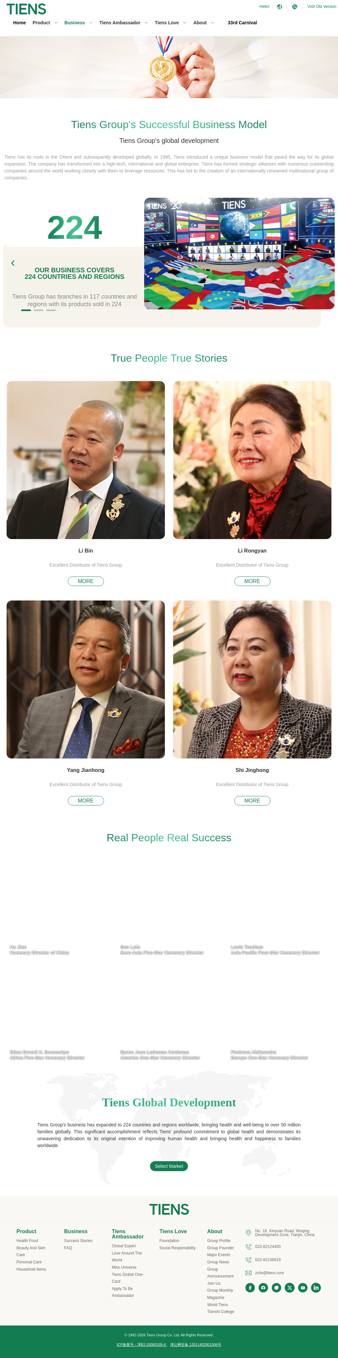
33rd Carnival (242, 22)
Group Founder (220, 1248)
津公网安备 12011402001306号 (195, 1345)
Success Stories (78, 1240)
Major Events (218, 1255)
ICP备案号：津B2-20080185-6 (142, 1345)
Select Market (169, 1166)
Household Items (31, 1269)
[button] (295, 6)
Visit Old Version (321, 7)
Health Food (27, 1240)
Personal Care (29, 1262)
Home (19, 22)
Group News (218, 1262)
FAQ (68, 1248)
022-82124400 (267, 1247)
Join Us (213, 1283)
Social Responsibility (178, 1248)
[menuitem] (20, 23)
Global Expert (124, 1246)
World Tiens (217, 1304)
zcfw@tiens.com (269, 1273)
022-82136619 (267, 1260)
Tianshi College (220, 1311)
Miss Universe (124, 1267)
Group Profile (218, 1240)
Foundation (169, 1240)
